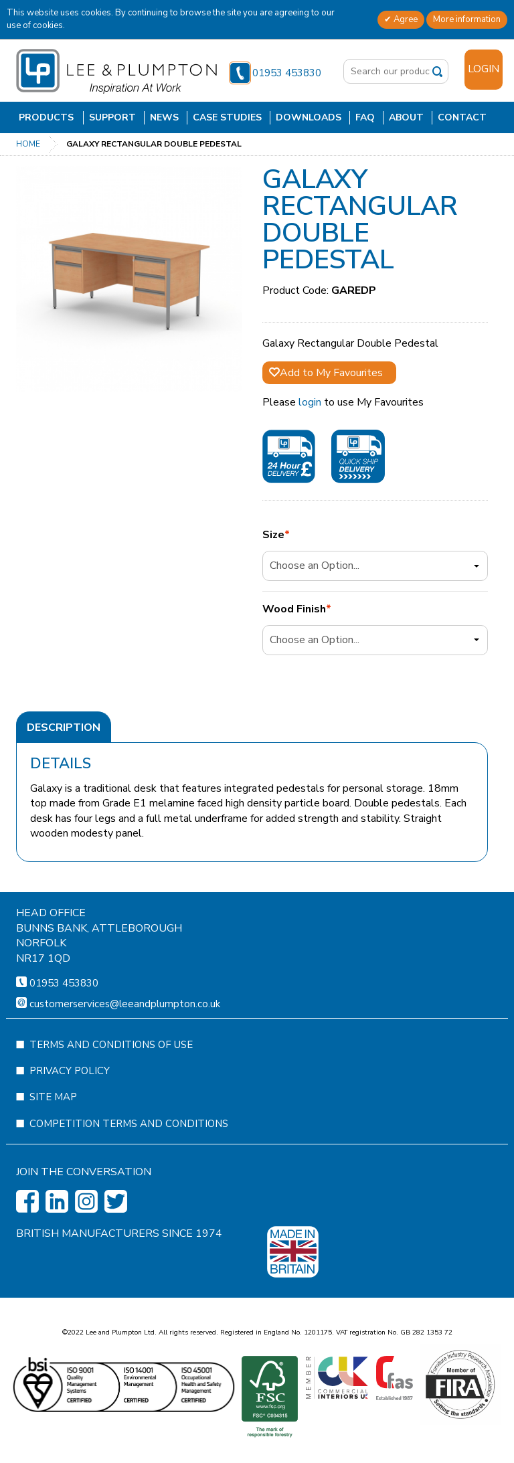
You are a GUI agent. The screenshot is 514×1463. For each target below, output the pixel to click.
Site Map (53, 1136)
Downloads (308, 117)
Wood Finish (294, 609)
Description (63, 727)
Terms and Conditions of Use (111, 1084)
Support (112, 117)
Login (483, 69)
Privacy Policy (69, 1110)
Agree (405, 19)
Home (28, 144)
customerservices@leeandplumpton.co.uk (124, 1043)
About (406, 117)
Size (273, 535)
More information (467, 19)
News (164, 117)
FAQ (365, 117)
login (309, 402)
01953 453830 (275, 73)
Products (46, 117)
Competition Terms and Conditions (128, 1163)
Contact (462, 117)
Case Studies (227, 117)
